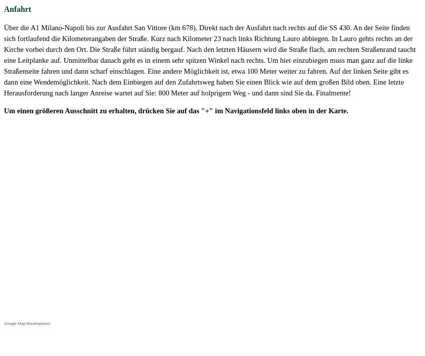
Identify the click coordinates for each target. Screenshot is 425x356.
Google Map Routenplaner (27, 323)
